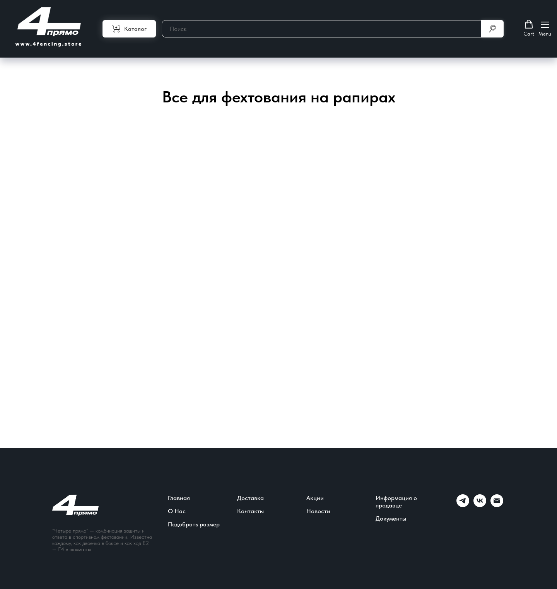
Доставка (250, 498)
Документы (391, 518)
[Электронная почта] (496, 505)
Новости (318, 511)
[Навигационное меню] (544, 28)
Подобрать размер (194, 524)
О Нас (177, 511)
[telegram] (462, 505)
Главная (179, 498)
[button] (528, 28)
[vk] (479, 505)
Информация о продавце (396, 501)
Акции (315, 498)
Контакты (250, 511)
